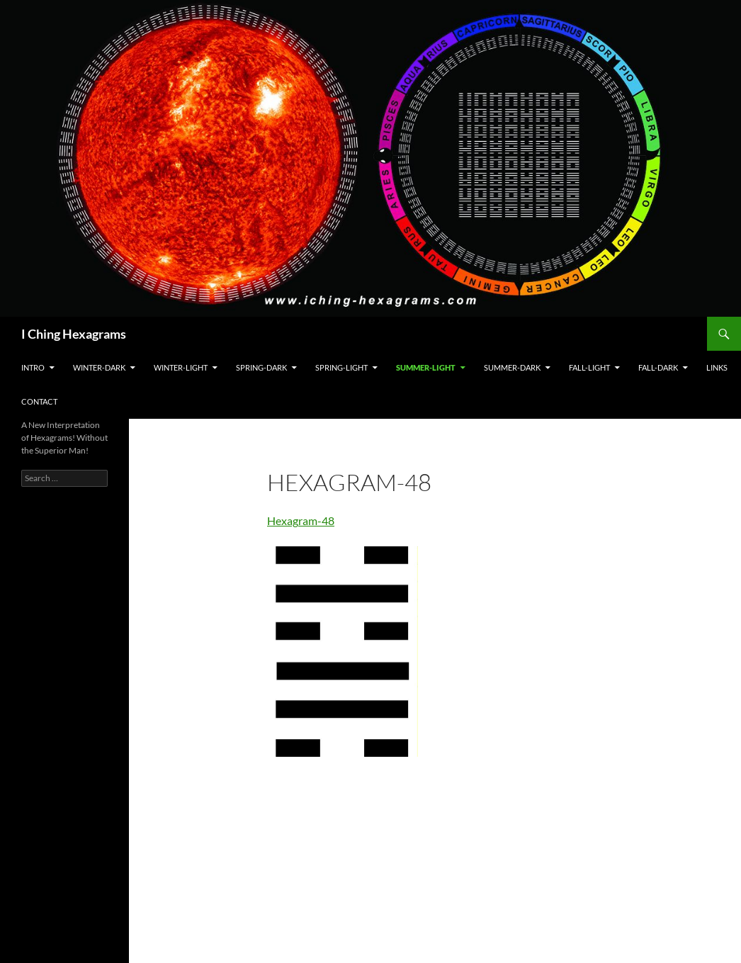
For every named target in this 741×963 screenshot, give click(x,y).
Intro (33, 367)
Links (717, 367)
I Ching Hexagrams (73, 334)
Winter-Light (181, 367)
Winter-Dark (99, 367)
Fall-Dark (658, 367)
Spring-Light (341, 367)
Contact (39, 401)
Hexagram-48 (300, 520)
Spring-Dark (261, 367)
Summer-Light (426, 367)
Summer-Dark (512, 367)
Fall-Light (589, 367)
